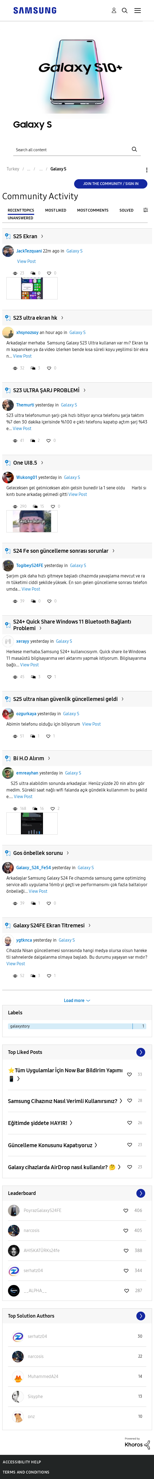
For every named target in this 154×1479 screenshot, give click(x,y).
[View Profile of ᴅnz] (31, 1416)
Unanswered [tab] (20, 218)
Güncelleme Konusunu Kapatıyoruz (50, 1145)
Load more (74, 1000)
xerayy (22, 641)
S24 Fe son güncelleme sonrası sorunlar (61, 551)
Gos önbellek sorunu (38, 853)
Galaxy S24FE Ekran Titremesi (49, 925)
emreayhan (27, 773)
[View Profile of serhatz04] (33, 1270)
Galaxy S (74, 251)
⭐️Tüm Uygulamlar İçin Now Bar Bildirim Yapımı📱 (65, 1074)
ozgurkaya (26, 713)
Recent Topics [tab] (21, 210)
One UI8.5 (25, 462)
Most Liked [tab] (55, 210)
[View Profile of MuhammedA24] (43, 1376)
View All (77, 1052)
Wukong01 (26, 477)
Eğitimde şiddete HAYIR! (38, 1123)
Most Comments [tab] (93, 210)
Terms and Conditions (26, 1472)
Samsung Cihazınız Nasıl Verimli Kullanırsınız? (63, 1101)
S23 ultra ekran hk (35, 318)
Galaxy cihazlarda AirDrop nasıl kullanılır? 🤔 (62, 1167)
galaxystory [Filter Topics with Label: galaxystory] (20, 1026)
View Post (26, 261)
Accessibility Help (22, 1462)
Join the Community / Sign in (111, 183)
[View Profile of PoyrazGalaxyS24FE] (42, 1210)
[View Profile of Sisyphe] (35, 1396)
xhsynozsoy (27, 332)
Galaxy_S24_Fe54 (33, 867)
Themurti (25, 405)
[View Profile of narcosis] (31, 1230)
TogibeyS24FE (29, 565)
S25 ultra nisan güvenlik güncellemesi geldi (65, 699)
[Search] (77, 149)
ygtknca (24, 940)
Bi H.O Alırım (28, 758)
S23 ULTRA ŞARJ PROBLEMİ (46, 390)
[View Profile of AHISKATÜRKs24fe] (42, 1250)
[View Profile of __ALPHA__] (35, 1290)
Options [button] (137, 170)
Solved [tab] (126, 210)
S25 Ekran (25, 236)
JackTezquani (29, 251)
